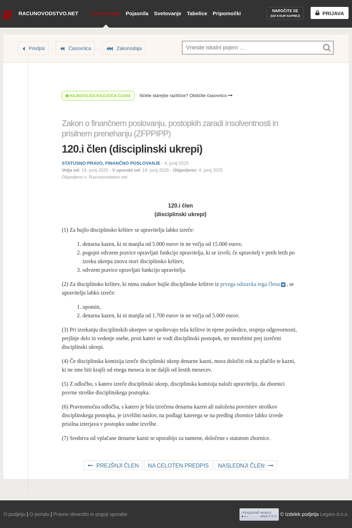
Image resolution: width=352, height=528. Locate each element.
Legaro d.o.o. (334, 514)
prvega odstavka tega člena (250, 284)
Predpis (37, 48)
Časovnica (79, 48)
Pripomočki (227, 13)
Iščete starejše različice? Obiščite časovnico (186, 95)
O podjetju (14, 514)
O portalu (39, 514)
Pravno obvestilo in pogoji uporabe (90, 514)
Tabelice (197, 13)
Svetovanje (167, 13)
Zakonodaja (105, 13)
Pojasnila (137, 13)
